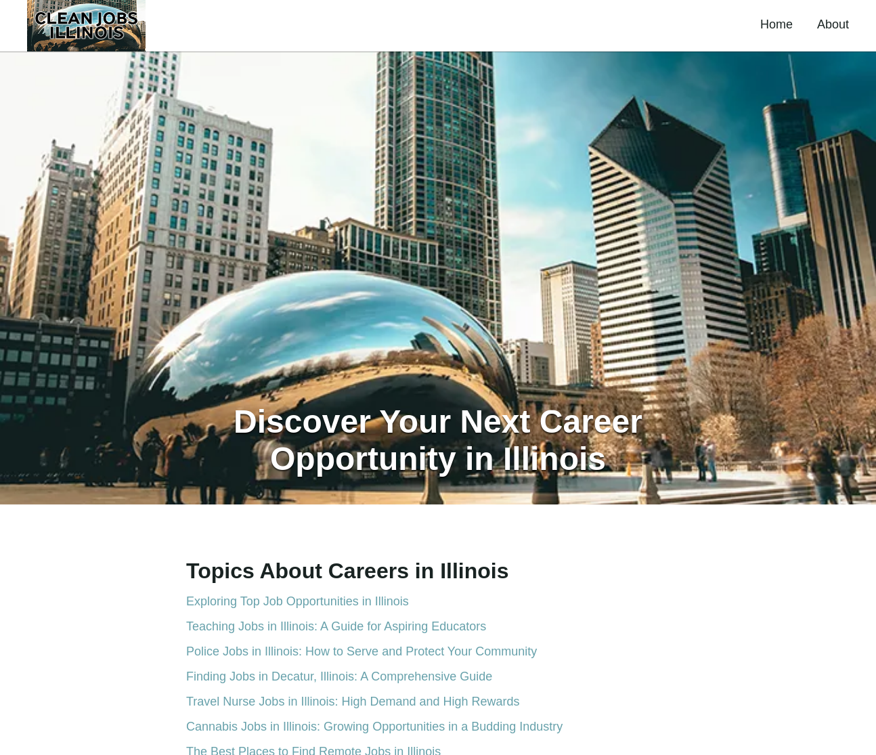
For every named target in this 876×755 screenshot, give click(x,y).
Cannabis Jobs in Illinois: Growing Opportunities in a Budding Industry (374, 726)
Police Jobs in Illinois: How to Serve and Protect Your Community (361, 651)
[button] (86, 25)
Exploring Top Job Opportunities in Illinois (297, 601)
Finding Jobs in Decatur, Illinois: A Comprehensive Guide (339, 676)
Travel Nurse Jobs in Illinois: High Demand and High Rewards (353, 701)
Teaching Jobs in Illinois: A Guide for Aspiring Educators (336, 626)
